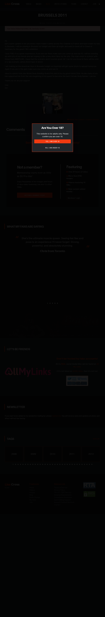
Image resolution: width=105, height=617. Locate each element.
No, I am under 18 (52, 148)
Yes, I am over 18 (52, 141)
